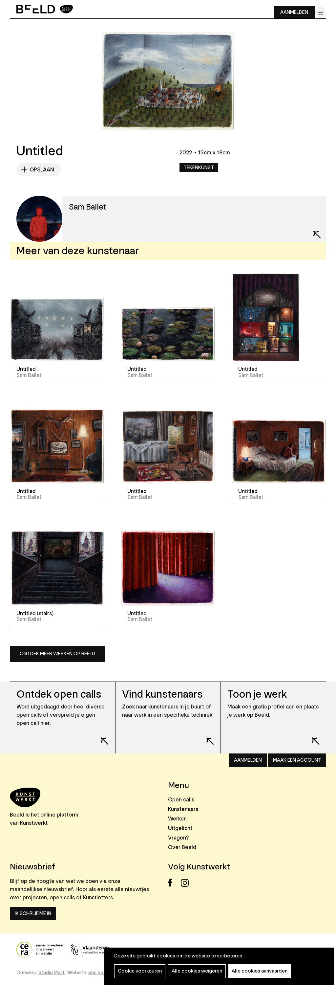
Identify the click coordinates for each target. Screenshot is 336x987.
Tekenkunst (198, 168)
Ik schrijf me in (33, 913)
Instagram (186, 882)
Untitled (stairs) (34, 613)
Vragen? (178, 837)
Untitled (26, 369)
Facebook (173, 882)
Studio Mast (51, 973)
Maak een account (297, 760)
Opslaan (42, 169)
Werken (177, 818)
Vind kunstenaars (162, 694)
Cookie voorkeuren (140, 971)
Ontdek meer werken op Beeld (57, 654)
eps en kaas (101, 973)
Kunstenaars (183, 809)
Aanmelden (294, 12)
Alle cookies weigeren (197, 971)
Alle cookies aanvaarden (259, 971)
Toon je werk (257, 694)
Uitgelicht (180, 828)
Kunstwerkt (34, 822)
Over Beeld (182, 847)
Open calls (181, 799)
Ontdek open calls (58, 694)
